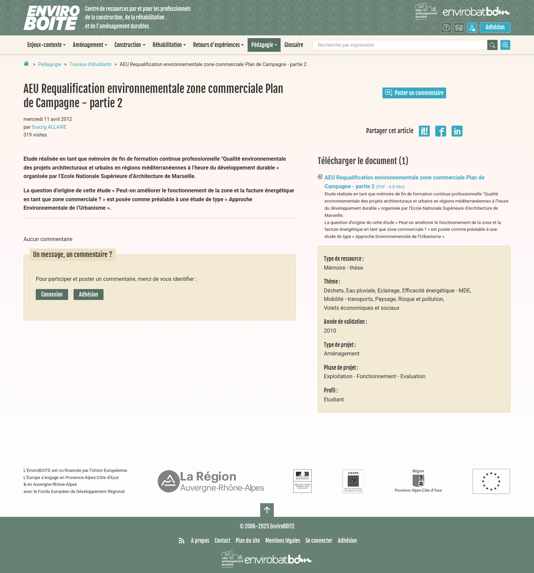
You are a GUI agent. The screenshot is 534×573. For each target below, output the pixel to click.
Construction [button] (127, 45)
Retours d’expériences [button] (216, 45)
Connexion (52, 294)
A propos (200, 540)
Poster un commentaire (414, 93)
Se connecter (318, 540)
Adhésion (495, 27)
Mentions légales (282, 540)
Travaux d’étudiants (90, 64)
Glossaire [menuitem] (293, 45)
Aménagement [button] (88, 45)
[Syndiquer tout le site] (181, 541)
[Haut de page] (267, 510)
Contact (222, 540)
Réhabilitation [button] (167, 45)
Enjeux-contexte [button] (44, 45)
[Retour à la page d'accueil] (26, 63)
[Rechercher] (492, 45)
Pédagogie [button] (262, 45)
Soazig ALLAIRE (49, 127)
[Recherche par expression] (399, 45)
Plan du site (248, 540)
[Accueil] (51, 17)
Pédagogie (49, 64)
